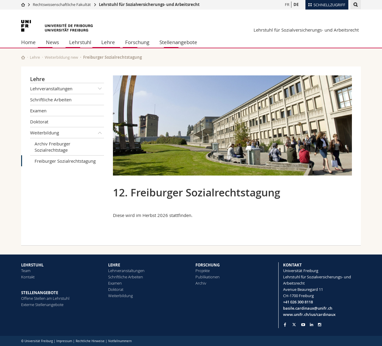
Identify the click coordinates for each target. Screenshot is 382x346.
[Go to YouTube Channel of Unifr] (303, 325)
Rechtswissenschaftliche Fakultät (62, 4)
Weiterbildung (67, 132)
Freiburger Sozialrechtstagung (65, 161)
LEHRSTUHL (32, 265)
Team (25, 270)
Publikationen (207, 277)
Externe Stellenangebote (42, 304)
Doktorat (39, 122)
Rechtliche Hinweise (90, 341)
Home (28, 42)
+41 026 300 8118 (298, 302)
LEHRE (114, 265)
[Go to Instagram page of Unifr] (319, 325)
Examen (38, 111)
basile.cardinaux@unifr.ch (307, 308)
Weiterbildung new (61, 57)
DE (296, 4)
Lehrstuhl (80, 42)
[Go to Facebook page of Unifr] (285, 324)
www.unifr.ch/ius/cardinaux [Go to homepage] (309, 314)
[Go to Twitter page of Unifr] (294, 324)
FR (287, 4)
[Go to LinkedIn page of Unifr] (311, 325)
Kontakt (28, 277)
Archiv (200, 283)
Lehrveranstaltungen (67, 88)
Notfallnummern (120, 341)
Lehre (108, 42)
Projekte (202, 270)
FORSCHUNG (207, 265)
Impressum (64, 341)
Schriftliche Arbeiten (51, 100)
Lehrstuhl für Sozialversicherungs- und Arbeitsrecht (149, 4)
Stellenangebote (178, 42)
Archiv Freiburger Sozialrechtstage (52, 147)
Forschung (137, 42)
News (52, 42)
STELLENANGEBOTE (39, 292)
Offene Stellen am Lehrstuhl (45, 298)
